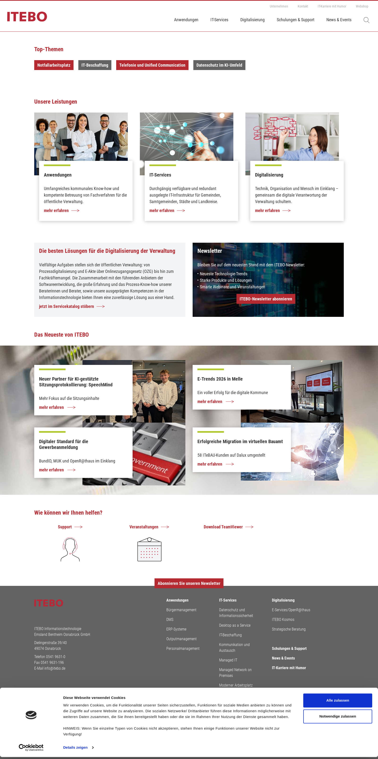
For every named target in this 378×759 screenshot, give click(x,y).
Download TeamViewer (223, 526)
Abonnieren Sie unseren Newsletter (189, 583)
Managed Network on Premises (235, 672)
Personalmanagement (183, 648)
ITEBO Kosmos (283, 619)
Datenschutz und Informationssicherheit (236, 613)
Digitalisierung (252, 19)
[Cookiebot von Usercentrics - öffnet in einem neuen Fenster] (31, 749)
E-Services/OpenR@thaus (291, 610)
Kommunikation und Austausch (234, 647)
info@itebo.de (54, 668)
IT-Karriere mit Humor (332, 6)
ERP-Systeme (176, 629)
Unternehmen (279, 6)
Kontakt (303, 6)
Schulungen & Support (295, 19)
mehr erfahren (52, 407)
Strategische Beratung (289, 629)
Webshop (362, 6)
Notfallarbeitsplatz (53, 65)
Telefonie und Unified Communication (152, 65)
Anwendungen (186, 19)
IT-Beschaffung (94, 65)
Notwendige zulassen (337, 718)
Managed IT (228, 660)
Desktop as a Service (234, 625)
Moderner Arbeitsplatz (236, 685)
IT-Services (219, 19)
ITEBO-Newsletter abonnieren (266, 298)
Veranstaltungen (143, 526)
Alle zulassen (337, 702)
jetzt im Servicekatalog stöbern (66, 306)
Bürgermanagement (181, 610)
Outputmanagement (181, 639)
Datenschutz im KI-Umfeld (219, 65)
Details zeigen (75, 749)
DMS (169, 619)
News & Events (338, 19)
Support (65, 526)
